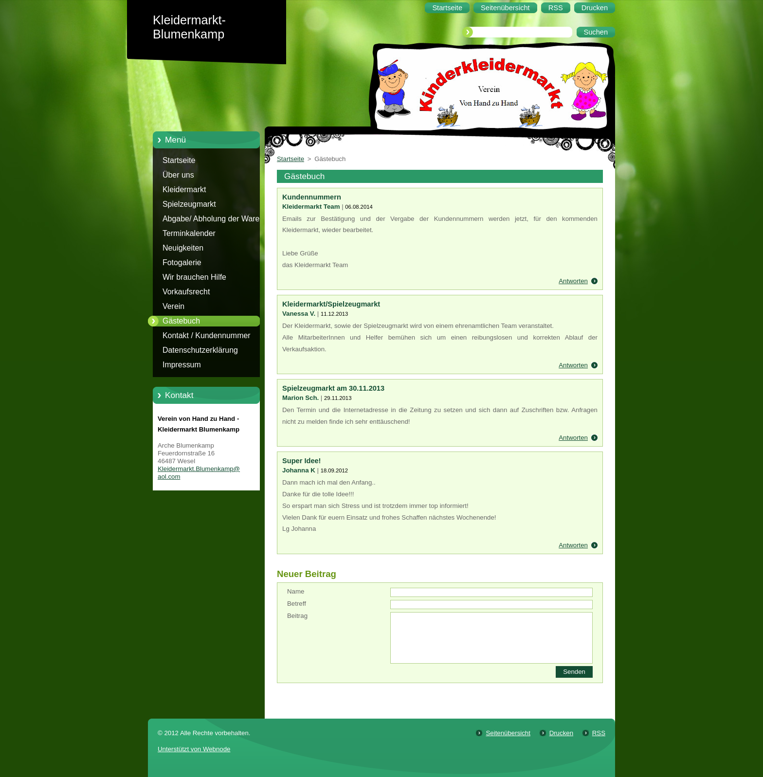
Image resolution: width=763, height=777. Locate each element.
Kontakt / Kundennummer (207, 335)
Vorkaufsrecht (186, 292)
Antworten (573, 281)
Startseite (179, 160)
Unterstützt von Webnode (194, 749)
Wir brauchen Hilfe (194, 277)
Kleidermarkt (184, 189)
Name (295, 591)
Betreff (296, 603)
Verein (173, 306)
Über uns (178, 175)
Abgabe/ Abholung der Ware (211, 219)
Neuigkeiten (183, 248)
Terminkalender (189, 233)
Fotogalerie (182, 262)
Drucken (561, 733)
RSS (598, 733)
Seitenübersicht (508, 733)
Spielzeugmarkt (189, 204)
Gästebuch (181, 321)
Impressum (182, 365)
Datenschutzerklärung (200, 350)
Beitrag (297, 615)
